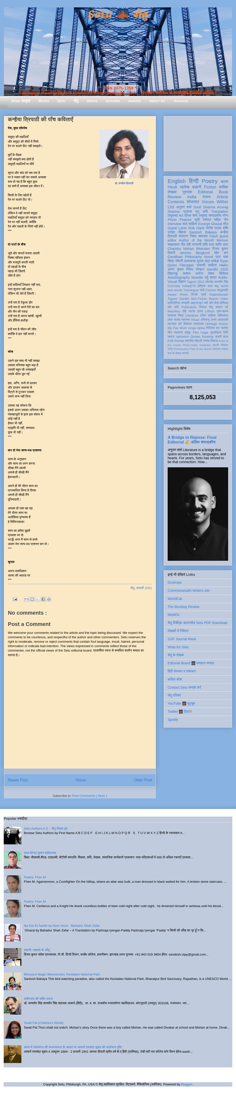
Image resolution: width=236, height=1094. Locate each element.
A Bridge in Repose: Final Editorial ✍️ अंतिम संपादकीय (192, 439)
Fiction (210, 187)
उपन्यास (172, 324)
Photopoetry (181, 349)
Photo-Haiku (190, 345)
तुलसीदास (215, 332)
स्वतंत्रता (198, 324)
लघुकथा (172, 215)
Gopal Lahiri (177, 228)
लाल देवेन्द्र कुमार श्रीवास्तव (40, 853)
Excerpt (204, 224)
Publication (189, 307)
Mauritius (174, 311)
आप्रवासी (223, 319)
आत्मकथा (189, 261)
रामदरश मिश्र (176, 315)
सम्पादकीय (214, 215)
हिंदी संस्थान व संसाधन (181, 671)
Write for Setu (178, 647)
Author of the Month (196, 240)
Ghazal (216, 224)
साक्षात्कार (174, 244)
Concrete (174, 286)
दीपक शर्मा (191, 215)
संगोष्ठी (185, 353)
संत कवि (173, 307)
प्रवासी (201, 265)
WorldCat (175, 599)
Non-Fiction (199, 299)
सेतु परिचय (174, 695)
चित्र (171, 261)
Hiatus (92, 101)
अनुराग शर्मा (184, 207)
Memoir (222, 240)
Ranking (207, 336)
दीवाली (198, 341)
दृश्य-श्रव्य (222, 311)
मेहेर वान (221, 253)
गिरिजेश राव (213, 328)
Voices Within (215, 201)
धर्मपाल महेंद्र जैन (215, 220)
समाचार (203, 236)
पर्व (226, 307)
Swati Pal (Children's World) (43, 1023)
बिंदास (182, 232)
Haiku (223, 265)
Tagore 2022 (195, 282)
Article (222, 197)
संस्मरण (183, 236)
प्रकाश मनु (191, 211)
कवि (205, 211)
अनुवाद (203, 215)
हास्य (200, 311)
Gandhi (184, 299)
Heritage (211, 324)
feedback (205, 345)
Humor (223, 324)
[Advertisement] (198, 142)
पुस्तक (187, 192)
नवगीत (224, 328)
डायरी (218, 336)
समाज (171, 336)
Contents (176, 201)
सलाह (177, 319)
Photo (184, 294)
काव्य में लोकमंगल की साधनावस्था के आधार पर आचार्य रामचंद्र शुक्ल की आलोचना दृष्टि (73, 1047)
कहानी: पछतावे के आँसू (37, 950)
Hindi (172, 187)
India (191, 197)
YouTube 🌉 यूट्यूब (181, 703)
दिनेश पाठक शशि (217, 228)
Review (174, 197)
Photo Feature (180, 220)
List (171, 207)
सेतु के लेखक (176, 655)
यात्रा (213, 277)
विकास (214, 341)
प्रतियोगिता (174, 303)
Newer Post (18, 780)
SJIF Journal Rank (182, 639)
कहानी (196, 187)
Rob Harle (197, 228)
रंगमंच (206, 341)
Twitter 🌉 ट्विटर (180, 712)
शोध (225, 224)
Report (213, 299)
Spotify (173, 720)
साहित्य (212, 265)
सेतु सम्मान (215, 307)
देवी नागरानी (193, 244)
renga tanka (196, 328)
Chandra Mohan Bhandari (189, 249)
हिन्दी (193, 181)
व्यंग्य (225, 215)
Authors (113, 101)
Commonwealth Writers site (189, 591)
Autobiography (179, 277)
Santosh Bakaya (203, 232)
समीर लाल (221, 244)
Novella (197, 277)
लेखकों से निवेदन (178, 631)
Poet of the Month (201, 349)
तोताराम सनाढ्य (220, 349)
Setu (61, 101)
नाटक (192, 311)
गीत (183, 244)
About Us (157, 101)
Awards (134, 101)
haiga (204, 332)
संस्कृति (185, 303)
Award (172, 294)
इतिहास (201, 286)
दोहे (184, 311)
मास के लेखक (174, 353)
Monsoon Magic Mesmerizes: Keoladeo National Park (62, 974)
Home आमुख (20, 101)
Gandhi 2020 (217, 269)
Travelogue (191, 290)
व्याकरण (178, 332)
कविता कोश (175, 679)
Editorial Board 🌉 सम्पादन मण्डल (191, 663)
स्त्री (203, 294)
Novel (208, 257)
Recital (179, 341)
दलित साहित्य (208, 315)
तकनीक (189, 341)
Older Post (143, 780)
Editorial (205, 192)
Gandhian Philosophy (185, 257)
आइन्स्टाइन (197, 303)
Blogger (186, 1084)
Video (224, 299)
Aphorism (182, 336)
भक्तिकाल (222, 315)
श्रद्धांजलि (222, 290)
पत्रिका (224, 345)
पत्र (218, 257)
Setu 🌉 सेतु (118, 15)
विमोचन (187, 324)
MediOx (173, 615)
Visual (195, 319)
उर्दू (206, 277)
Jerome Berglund (194, 253)
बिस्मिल (223, 273)
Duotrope (175, 582)
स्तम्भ (206, 197)
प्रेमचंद (209, 282)
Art (181, 215)
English (177, 181)
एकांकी (215, 345)
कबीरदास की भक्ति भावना (38, 999)
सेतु (76, 101)
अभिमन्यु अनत (208, 319)
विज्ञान (182, 282)
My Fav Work (177, 328)
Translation (219, 211)
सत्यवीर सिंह (221, 282)
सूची (197, 220)
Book (223, 192)
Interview (174, 224)
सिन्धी (194, 294)
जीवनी (179, 261)
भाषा (225, 257)
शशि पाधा (208, 244)
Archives (181, 101)
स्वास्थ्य (185, 319)
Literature (191, 315)
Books (43, 101)
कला (210, 286)
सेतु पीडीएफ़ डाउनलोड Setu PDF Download (197, 623)
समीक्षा (223, 187)
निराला (202, 307)
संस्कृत (200, 269)
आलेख (184, 187)
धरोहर (171, 232)
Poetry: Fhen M (35, 877)
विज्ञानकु (173, 273)
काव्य (224, 181)
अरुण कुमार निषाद (180, 269)
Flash (213, 236)
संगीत (170, 349)
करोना (199, 273)
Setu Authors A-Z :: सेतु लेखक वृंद (45, 828)
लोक (170, 319)
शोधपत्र (193, 201)
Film (196, 332)
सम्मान (187, 273)
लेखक (172, 192)
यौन (170, 332)
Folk (171, 341)
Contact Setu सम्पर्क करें (184, 687)
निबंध (193, 236)
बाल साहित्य (190, 224)
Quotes (196, 336)
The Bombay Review (183, 607)
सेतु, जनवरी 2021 (141, 588)
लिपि (225, 332)
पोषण (211, 273)
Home (81, 780)
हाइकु (188, 332)
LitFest (209, 311)
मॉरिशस (224, 303)
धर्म (180, 324)
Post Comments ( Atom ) (89, 796)
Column (211, 290)
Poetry (210, 181)
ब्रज (225, 336)
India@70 (188, 286)
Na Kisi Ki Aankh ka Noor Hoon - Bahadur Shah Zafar (62, 925)
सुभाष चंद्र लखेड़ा (208, 261)
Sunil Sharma (204, 207)
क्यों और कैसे (211, 303)
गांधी (202, 290)
